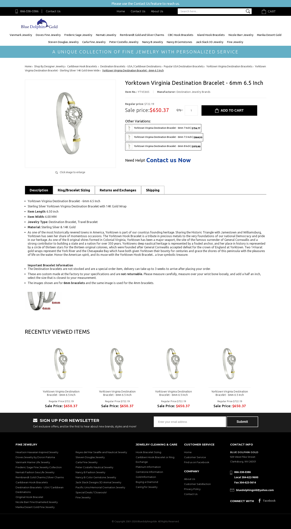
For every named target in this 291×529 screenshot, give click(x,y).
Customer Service (195, 457)
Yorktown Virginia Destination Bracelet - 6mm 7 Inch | (163, 128)
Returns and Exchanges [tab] (118, 190)
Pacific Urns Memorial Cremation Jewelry (100, 487)
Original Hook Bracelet (29, 497)
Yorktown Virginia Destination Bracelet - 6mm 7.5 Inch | (164, 137)
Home (121, 11)
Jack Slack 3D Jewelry (209, 42)
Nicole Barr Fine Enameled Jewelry (37, 502)
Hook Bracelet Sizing (148, 452)
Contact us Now (168, 160)
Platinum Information (148, 466)
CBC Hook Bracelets (180, 34)
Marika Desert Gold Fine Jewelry (35, 507)
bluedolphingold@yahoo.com (255, 490)
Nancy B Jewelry (152, 42)
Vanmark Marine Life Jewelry (33, 462)
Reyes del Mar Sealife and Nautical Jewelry (101, 452)
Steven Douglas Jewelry (63, 42)
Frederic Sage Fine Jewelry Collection (39, 467)
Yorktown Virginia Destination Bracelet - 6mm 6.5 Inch (61, 393)
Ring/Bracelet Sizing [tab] (74, 190)
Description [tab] (39, 190)
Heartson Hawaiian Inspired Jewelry (37, 452)
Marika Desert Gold (269, 34)
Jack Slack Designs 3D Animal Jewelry (98, 482)
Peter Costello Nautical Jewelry (94, 467)
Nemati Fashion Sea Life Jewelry (35, 472)
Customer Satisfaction (197, 483)
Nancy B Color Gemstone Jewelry (96, 477)
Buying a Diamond (147, 481)
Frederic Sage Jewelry (78, 34)
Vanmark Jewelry (21, 34)
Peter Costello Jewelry (123, 42)
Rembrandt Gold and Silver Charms (142, 34)
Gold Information (146, 476)
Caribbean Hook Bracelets (32, 482)
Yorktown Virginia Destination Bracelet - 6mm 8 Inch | (163, 146)
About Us (157, 11)
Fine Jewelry (235, 42)
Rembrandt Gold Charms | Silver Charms (40, 477)
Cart (272, 11)
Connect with (242, 501)
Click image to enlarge (72, 172)
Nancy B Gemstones (179, 42)
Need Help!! (135, 160)
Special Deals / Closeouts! (91, 492)
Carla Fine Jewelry (93, 42)
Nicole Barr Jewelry (240, 34)
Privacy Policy (192, 489)
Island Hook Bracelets (211, 34)
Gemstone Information (149, 471)
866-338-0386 (29, 11)
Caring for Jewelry (146, 486)
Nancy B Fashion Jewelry (90, 472)
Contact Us (53, 11)
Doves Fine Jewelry (48, 34)
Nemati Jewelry (106, 34)
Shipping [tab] (153, 190)
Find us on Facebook (196, 462)
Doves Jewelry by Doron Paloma (35, 457)
